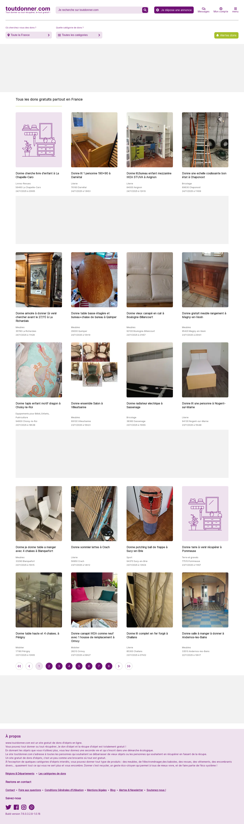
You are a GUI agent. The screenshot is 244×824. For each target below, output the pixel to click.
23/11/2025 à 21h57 (136, 335)
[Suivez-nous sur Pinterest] (31, 808)
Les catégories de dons (52, 773)
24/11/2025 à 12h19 (136, 191)
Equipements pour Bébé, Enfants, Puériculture (32, 415)
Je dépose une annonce (174, 10)
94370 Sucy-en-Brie (137, 561)
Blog (112, 790)
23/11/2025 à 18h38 (25, 425)
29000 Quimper (79, 331)
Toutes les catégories (75, 35)
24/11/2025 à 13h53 (80, 191)
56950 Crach (77, 561)
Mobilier (20, 647)
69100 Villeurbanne (81, 421)
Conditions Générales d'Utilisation (64, 790)
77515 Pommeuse (191, 561)
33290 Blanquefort (25, 561)
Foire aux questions (30, 790)
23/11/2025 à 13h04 (136, 565)
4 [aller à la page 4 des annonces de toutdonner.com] (69, 666)
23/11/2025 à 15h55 (136, 425)
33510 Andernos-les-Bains (195, 651)
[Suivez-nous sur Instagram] (23, 808)
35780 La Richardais (26, 331)
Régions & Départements (19, 773)
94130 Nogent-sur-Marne (195, 421)
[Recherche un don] (99, 10)
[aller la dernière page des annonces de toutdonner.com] (128, 666)
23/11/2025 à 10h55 (25, 655)
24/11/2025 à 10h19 (80, 335)
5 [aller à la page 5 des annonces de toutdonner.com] (79, 666)
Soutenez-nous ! (156, 790)
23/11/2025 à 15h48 (191, 425)
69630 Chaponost (191, 187)
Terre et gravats (190, 557)
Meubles (20, 327)
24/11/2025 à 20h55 (25, 191)
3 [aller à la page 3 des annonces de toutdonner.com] (59, 666)
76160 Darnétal (79, 187)
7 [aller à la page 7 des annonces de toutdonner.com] (99, 666)
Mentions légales (97, 790)
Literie (74, 183)
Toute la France (20, 35)
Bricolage (187, 183)
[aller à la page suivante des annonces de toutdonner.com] (118, 666)
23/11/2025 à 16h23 (80, 425)
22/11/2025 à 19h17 (191, 655)
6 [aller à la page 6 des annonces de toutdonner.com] (89, 666)
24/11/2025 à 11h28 (25, 335)
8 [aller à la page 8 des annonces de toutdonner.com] (109, 666)
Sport (129, 557)
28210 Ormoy (78, 651)
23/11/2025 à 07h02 (136, 655)
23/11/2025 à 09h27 (81, 655)
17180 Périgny (23, 651)
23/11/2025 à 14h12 (80, 565)
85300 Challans (134, 651)
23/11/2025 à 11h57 (191, 565)
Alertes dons (228, 35)
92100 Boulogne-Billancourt (141, 331)
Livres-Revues (23, 183)
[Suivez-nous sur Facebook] (16, 808)
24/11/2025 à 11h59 (191, 191)
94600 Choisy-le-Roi (26, 421)
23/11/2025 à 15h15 (25, 565)
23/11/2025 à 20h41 (191, 335)
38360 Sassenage (136, 421)
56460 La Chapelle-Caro (28, 187)
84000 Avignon (134, 187)
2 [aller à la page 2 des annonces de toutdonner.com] (49, 666)
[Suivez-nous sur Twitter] (8, 808)
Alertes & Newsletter (131, 790)
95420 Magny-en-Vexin (194, 331)
